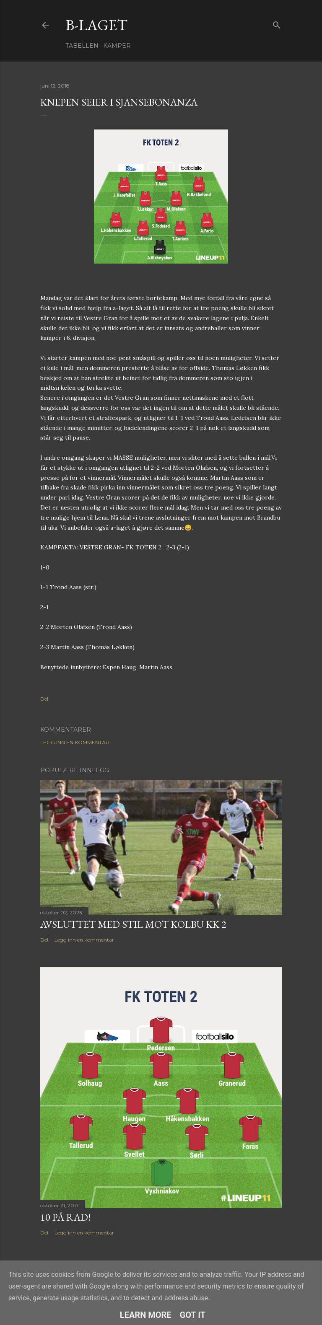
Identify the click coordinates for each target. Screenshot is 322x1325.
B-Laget (96, 25)
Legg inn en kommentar (74, 742)
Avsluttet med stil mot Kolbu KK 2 (133, 924)
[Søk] (277, 23)
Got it (193, 1315)
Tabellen (82, 45)
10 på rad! (65, 1217)
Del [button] (44, 699)
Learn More (145, 1315)
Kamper (117, 45)
